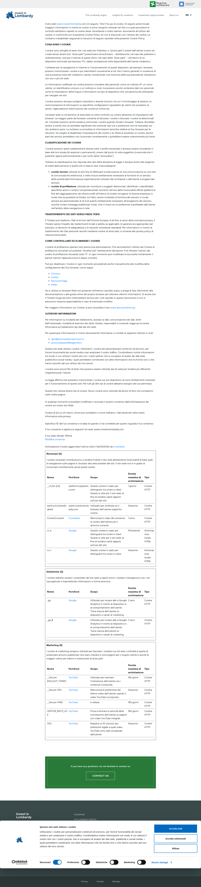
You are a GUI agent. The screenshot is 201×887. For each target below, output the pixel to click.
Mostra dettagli (160, 881)
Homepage (79, 815)
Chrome (55, 273)
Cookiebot (118, 446)
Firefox (55, 277)
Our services (81, 835)
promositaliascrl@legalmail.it (66, 342)
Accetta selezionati (175, 857)
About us (173, 15)
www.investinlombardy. (69, 23)
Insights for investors (122, 15)
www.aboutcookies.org (122, 307)
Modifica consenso (55, 439)
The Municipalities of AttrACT (88, 827)
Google (73, 530)
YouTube (73, 677)
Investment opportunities (151, 15)
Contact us (100, 775)
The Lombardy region (96, 15)
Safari (54, 284)
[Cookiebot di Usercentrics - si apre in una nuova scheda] (19, 881)
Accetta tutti (175, 847)
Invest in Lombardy (23, 816)
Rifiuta (175, 867)
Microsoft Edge (59, 280)
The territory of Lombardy (86, 823)
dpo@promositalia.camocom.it (67, 339)
